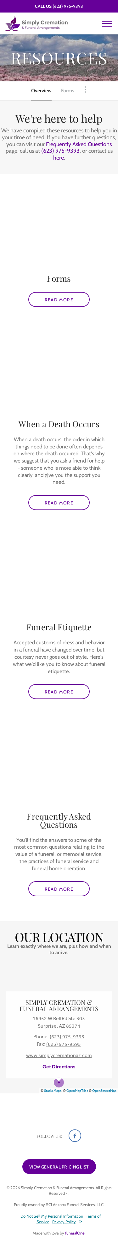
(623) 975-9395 (63, 1044)
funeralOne (75, 1232)
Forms (67, 91)
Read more (67, 297)
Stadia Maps (52, 1091)
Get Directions (59, 1067)
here (58, 157)
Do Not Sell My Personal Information (51, 1216)
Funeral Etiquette (59, 626)
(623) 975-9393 (68, 6)
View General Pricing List (59, 1167)
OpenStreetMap (104, 1091)
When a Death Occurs (59, 423)
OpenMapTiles (77, 1091)
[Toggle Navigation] (85, 89)
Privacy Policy (64, 1221)
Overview (41, 91)
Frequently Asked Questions (79, 144)
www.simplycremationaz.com (59, 1055)
